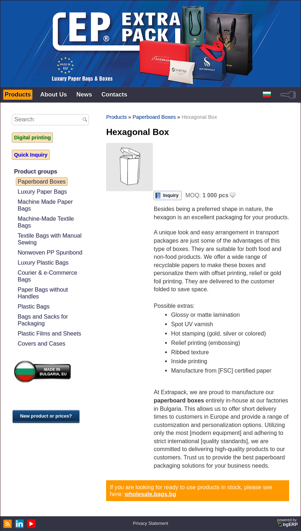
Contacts (114, 94)
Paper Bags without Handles (43, 293)
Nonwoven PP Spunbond (50, 252)
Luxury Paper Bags (42, 191)
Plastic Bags (34, 306)
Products (18, 94)
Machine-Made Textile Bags (46, 222)
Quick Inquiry (30, 155)
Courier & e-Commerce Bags (47, 276)
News (84, 94)
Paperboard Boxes (42, 181)
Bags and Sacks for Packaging (43, 320)
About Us (53, 94)
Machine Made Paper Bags (45, 205)
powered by (288, 522)
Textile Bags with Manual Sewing (49, 239)
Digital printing (32, 137)
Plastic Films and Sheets (49, 333)
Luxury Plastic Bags (43, 262)
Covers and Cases (41, 343)
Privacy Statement (150, 523)
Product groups (35, 171)
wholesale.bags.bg (150, 494)
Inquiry (170, 195)
